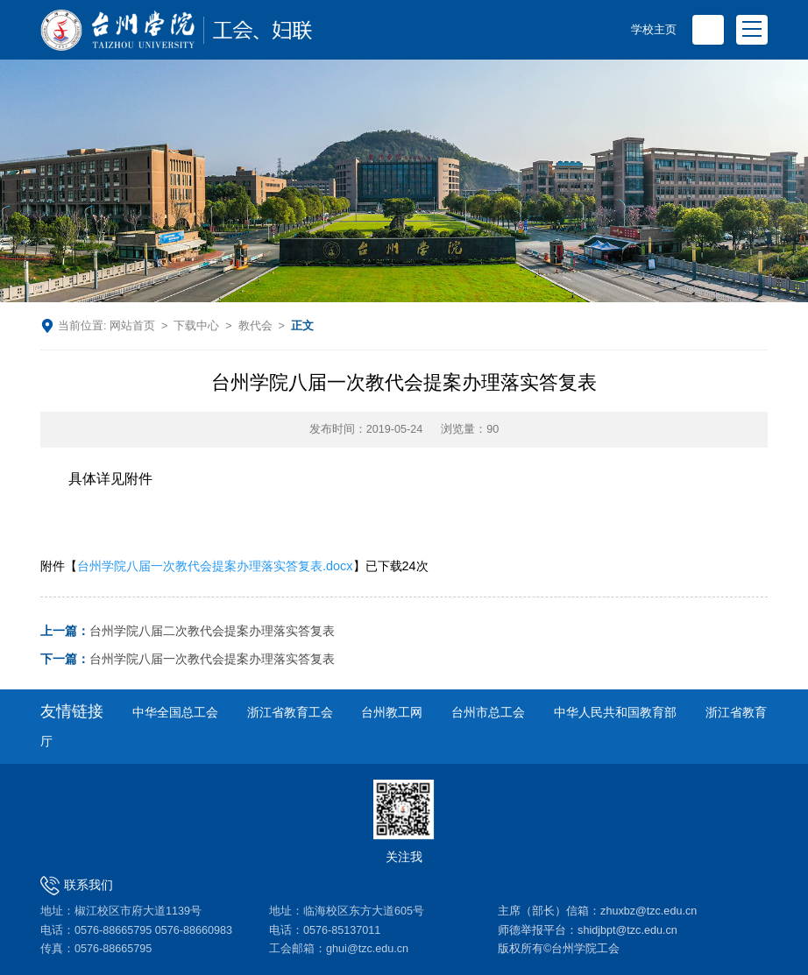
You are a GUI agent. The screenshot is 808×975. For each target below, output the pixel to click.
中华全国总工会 (175, 712)
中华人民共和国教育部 (615, 712)
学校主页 (654, 30)
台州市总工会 (488, 712)
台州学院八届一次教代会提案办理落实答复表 (187, 659)
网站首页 (132, 326)
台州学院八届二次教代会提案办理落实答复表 (187, 631)
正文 (302, 326)
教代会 (255, 326)
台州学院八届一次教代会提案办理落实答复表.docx (214, 566)
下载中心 (196, 326)
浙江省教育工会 (290, 712)
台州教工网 (391, 712)
